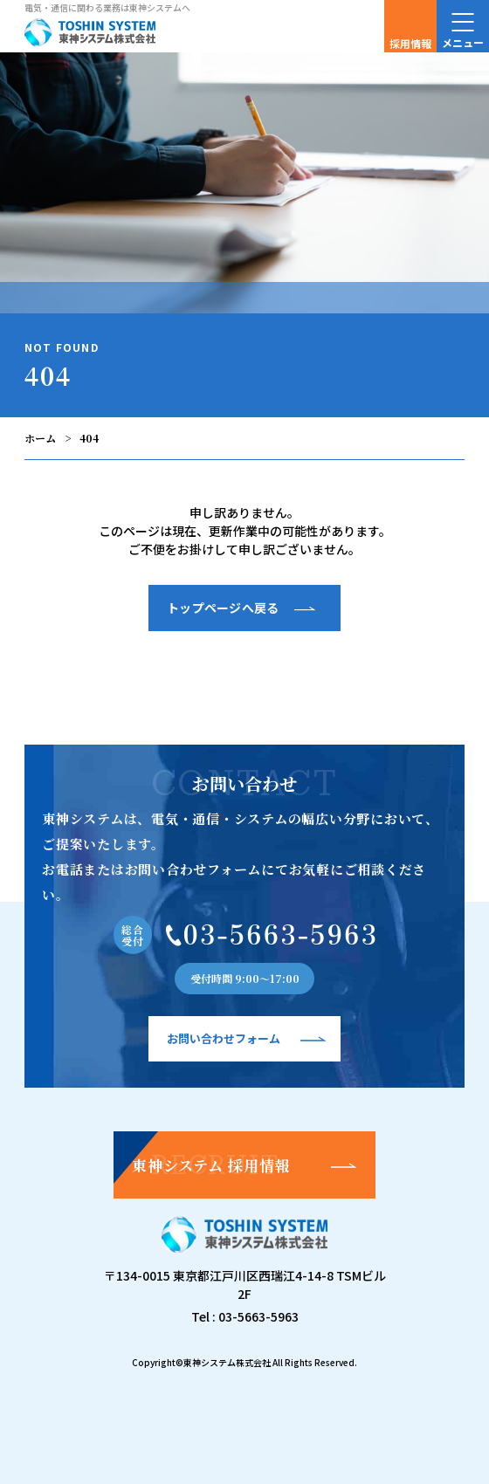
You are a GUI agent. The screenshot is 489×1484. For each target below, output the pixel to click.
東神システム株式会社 (227, 1362)
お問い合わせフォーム (223, 1038)
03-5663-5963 (258, 1316)
